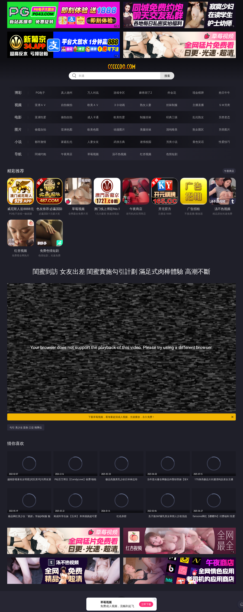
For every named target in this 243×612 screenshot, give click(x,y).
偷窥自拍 (40, 129)
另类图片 (224, 129)
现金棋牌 (198, 93)
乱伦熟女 (198, 117)
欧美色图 (93, 129)
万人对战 (93, 93)
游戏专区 (119, 93)
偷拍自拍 (66, 117)
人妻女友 (93, 142)
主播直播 (198, 105)
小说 (18, 141)
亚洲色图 (66, 129)
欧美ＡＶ (93, 105)
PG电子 (40, 93)
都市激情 (40, 142)
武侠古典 (119, 142)
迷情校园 (145, 142)
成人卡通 (93, 117)
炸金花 (172, 93)
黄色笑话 (198, 142)
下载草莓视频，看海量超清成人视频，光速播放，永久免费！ (161, 417)
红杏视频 (145, 154)
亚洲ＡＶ (40, 105)
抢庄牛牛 (224, 93)
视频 (18, 104)
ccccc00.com (121, 66)
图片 (18, 129)
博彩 (18, 92)
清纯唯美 (171, 129)
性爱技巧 (224, 142)
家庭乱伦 (66, 142)
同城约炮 (40, 154)
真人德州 (66, 93)
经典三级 (171, 117)
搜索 (167, 76)
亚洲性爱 (40, 117)
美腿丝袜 (145, 129)
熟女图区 (198, 129)
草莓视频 (93, 154)
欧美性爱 (119, 117)
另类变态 (224, 117)
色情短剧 (171, 154)
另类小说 (171, 142)
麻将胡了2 (145, 93)
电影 (18, 117)
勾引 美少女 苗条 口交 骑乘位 (26, 427)
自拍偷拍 (66, 105)
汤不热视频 (119, 154)
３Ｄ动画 (119, 105)
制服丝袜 (145, 117)
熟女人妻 (145, 105)
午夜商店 (66, 154)
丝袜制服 (171, 105)
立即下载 (146, 604)
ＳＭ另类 (224, 105)
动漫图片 (119, 129)
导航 (18, 154)
